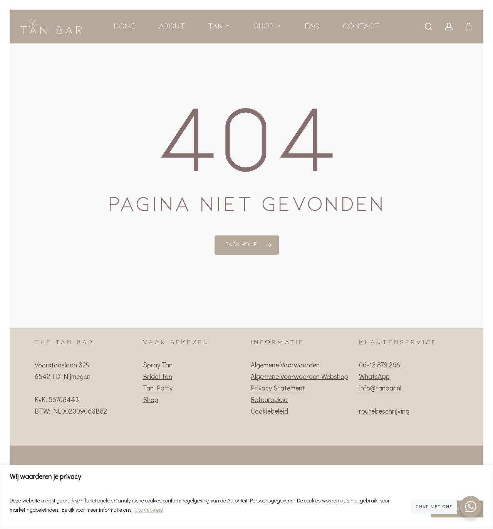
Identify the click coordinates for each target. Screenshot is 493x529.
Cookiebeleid (148, 509)
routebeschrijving (384, 411)
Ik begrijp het (457, 508)
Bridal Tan (157, 376)
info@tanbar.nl (380, 387)
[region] (246, 497)
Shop (150, 399)
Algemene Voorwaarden (285, 364)
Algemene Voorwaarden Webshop (299, 376)
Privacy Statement (278, 387)
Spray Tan (158, 364)
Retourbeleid (269, 399)
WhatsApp (374, 376)
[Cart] (468, 26)
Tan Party (158, 387)
